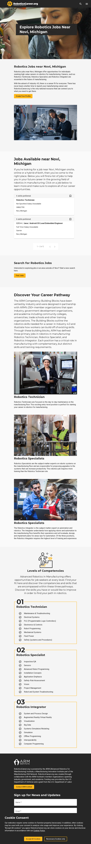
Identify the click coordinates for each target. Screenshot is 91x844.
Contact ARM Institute (24, 787)
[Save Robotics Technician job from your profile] (70, 196)
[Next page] (54, 246)
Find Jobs (20, 275)
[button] (80, 4)
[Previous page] (50, 246)
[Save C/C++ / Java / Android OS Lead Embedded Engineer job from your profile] (70, 219)
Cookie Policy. (39, 830)
